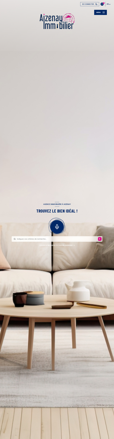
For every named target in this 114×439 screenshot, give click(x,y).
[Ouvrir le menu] (100, 12)
